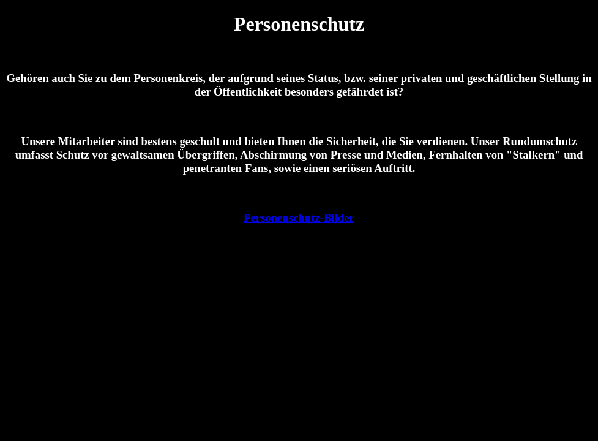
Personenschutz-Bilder (299, 217)
